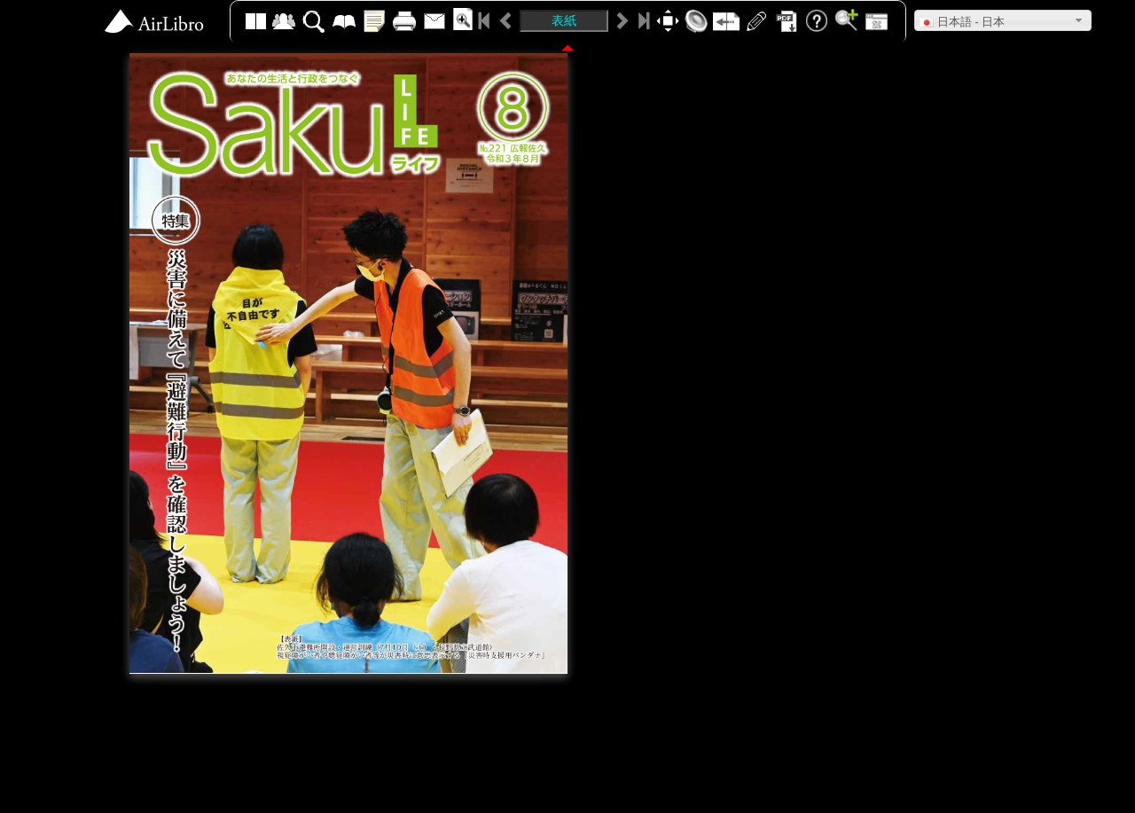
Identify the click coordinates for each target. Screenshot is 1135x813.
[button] (1003, 20)
